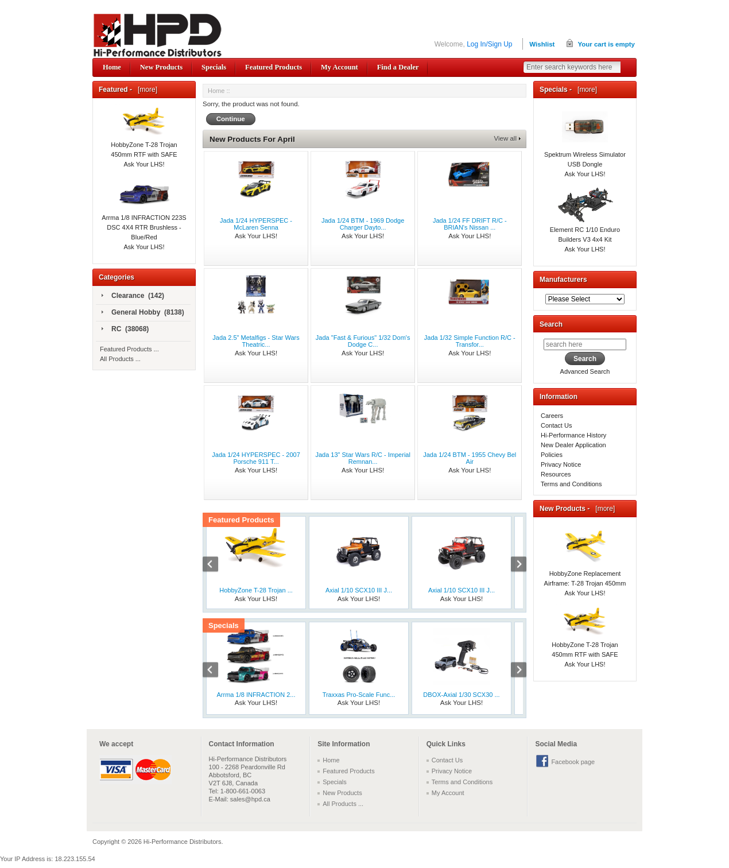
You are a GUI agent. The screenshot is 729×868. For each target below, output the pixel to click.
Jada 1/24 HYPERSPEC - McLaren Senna (256, 224)
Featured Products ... (129, 349)
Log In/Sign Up (489, 44)
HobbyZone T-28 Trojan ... (256, 590)
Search (551, 324)
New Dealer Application (573, 444)
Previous (216, 565)
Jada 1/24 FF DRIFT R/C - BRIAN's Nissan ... (470, 224)
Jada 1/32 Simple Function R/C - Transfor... (469, 341)
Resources (556, 474)
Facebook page (573, 761)
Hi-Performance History (573, 435)
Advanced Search (585, 371)
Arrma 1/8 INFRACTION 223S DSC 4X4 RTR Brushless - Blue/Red (144, 215)
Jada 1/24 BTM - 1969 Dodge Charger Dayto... (362, 224)
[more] (145, 90)
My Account (339, 67)
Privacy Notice (561, 464)
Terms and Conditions (571, 483)
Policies (552, 454)
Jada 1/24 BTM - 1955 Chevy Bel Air (469, 458)
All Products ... (120, 358)
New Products (161, 67)
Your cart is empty (606, 44)
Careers (552, 415)
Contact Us (556, 425)
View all (505, 138)
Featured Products (273, 67)
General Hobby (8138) (143, 312)
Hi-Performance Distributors (183, 841)
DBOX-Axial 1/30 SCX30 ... (461, 694)
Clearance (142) (133, 296)
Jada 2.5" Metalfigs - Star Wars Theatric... (255, 341)
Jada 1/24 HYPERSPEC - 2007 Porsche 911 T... (256, 458)
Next (512, 565)
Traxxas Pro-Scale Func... (359, 694)
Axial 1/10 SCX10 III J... (358, 590)
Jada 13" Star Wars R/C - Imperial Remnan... (362, 458)
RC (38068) (125, 329)
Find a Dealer (398, 67)
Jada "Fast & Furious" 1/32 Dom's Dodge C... (363, 341)
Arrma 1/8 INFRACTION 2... (256, 694)
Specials (213, 67)
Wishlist (541, 44)
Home (112, 67)
